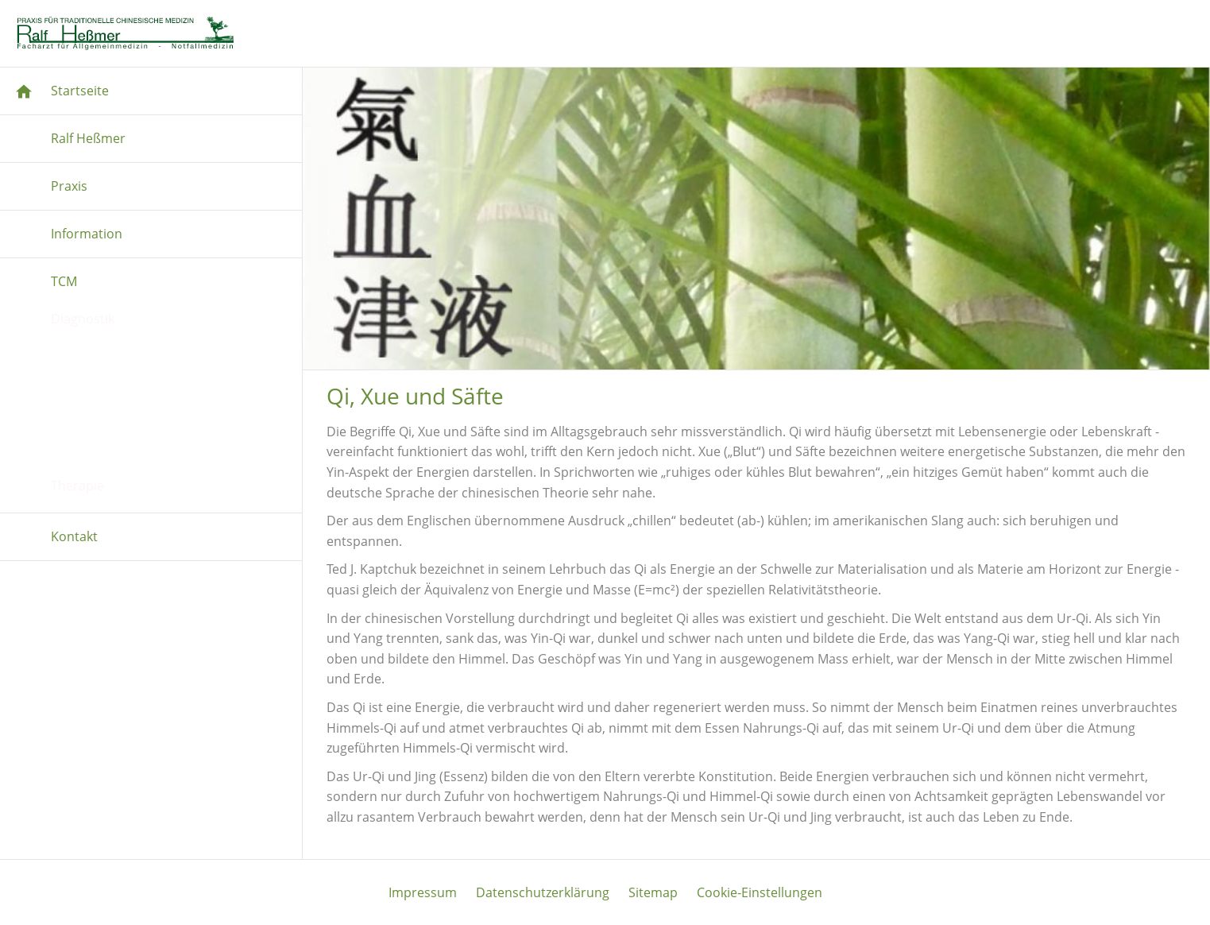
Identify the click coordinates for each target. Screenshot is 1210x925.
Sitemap (653, 892)
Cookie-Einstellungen (759, 892)
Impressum (423, 892)
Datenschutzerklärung (542, 892)
